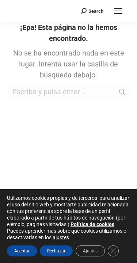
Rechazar (56, 251)
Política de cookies (92, 224)
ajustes (61, 237)
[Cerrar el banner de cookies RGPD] (113, 250)
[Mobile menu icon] (118, 11)
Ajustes (90, 251)
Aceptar (22, 251)
